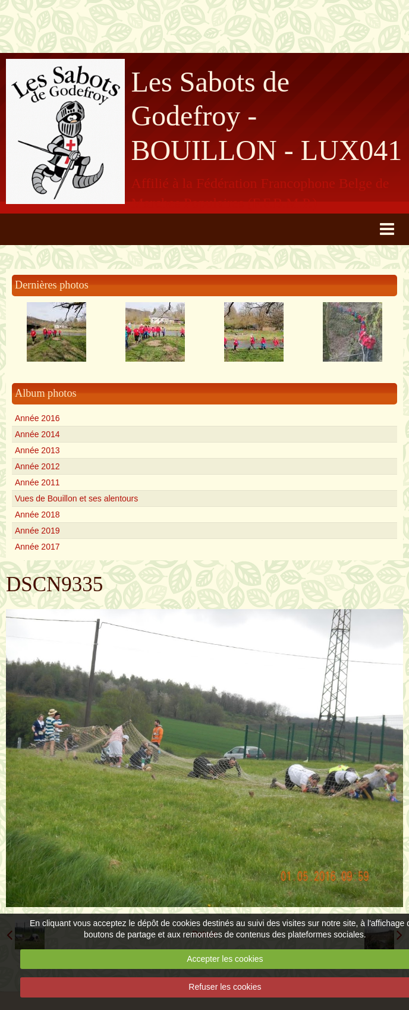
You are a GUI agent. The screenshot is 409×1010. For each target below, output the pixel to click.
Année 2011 (37, 482)
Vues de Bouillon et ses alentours (76, 498)
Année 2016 (37, 418)
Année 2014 (37, 434)
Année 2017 (37, 546)
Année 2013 (37, 450)
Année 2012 (37, 466)
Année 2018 (37, 514)
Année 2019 (37, 530)
